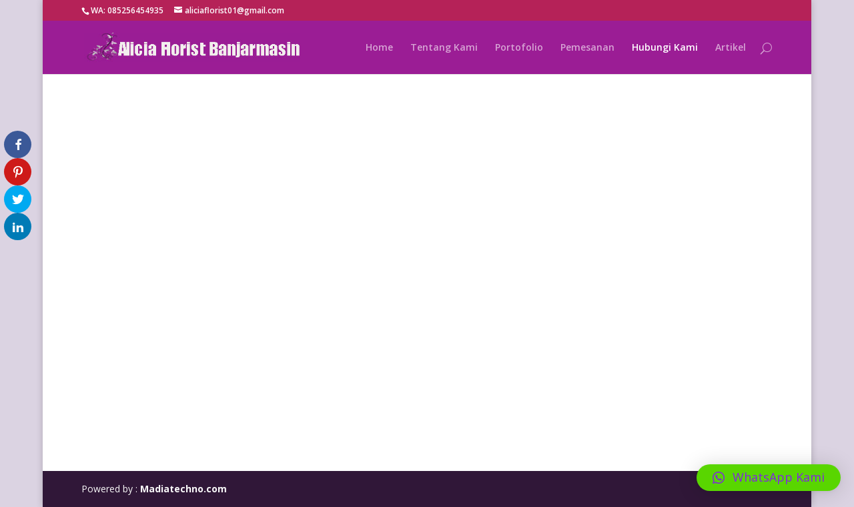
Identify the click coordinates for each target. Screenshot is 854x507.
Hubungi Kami (665, 48)
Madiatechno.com (183, 488)
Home (379, 48)
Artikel (730, 48)
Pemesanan (587, 48)
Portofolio (519, 48)
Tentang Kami (444, 48)
